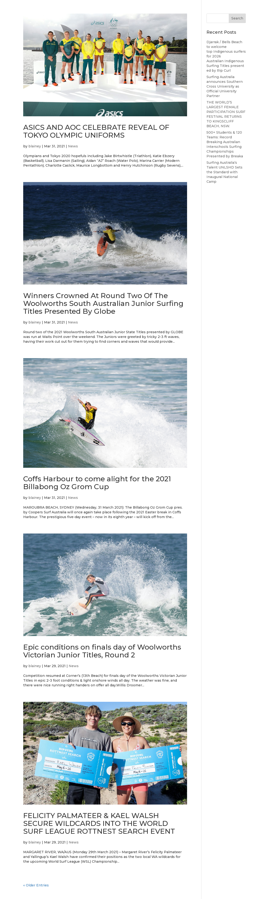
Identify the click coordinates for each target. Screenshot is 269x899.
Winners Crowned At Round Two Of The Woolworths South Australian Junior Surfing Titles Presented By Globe (103, 303)
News (73, 146)
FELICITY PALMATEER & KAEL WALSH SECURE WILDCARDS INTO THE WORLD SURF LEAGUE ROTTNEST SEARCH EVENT (99, 823)
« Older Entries (36, 885)
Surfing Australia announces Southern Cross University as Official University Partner (224, 86)
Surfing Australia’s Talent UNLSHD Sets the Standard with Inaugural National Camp (224, 172)
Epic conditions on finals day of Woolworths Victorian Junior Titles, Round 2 (102, 651)
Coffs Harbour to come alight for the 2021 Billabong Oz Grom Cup (97, 482)
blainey (34, 146)
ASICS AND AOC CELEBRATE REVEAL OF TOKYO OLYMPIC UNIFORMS (96, 131)
